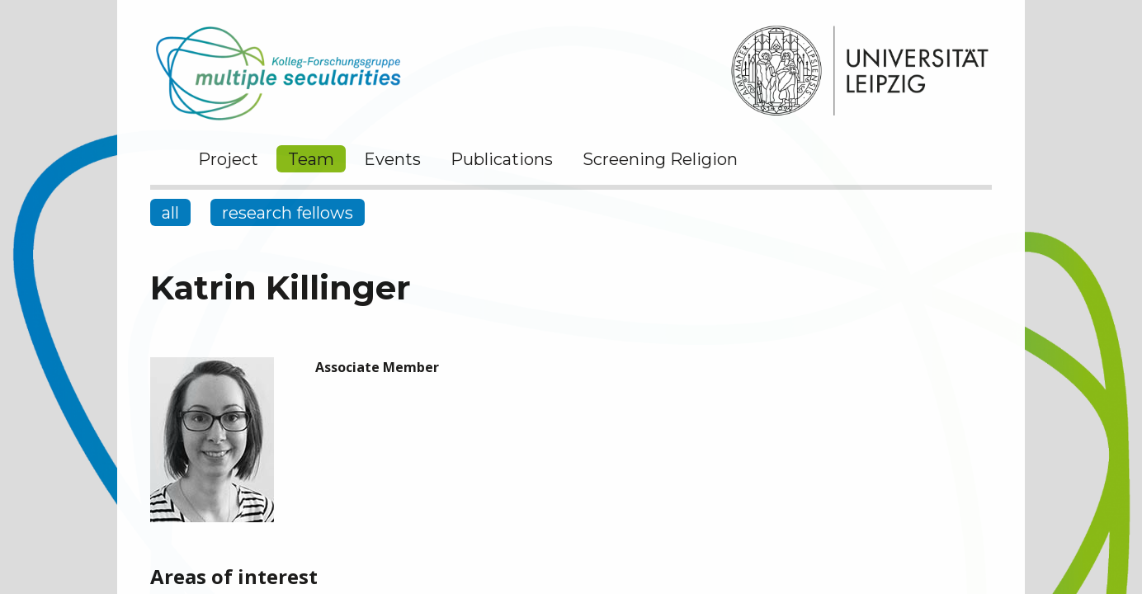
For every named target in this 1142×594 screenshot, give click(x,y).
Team (311, 159)
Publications (502, 159)
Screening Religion (660, 159)
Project (228, 159)
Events (392, 159)
